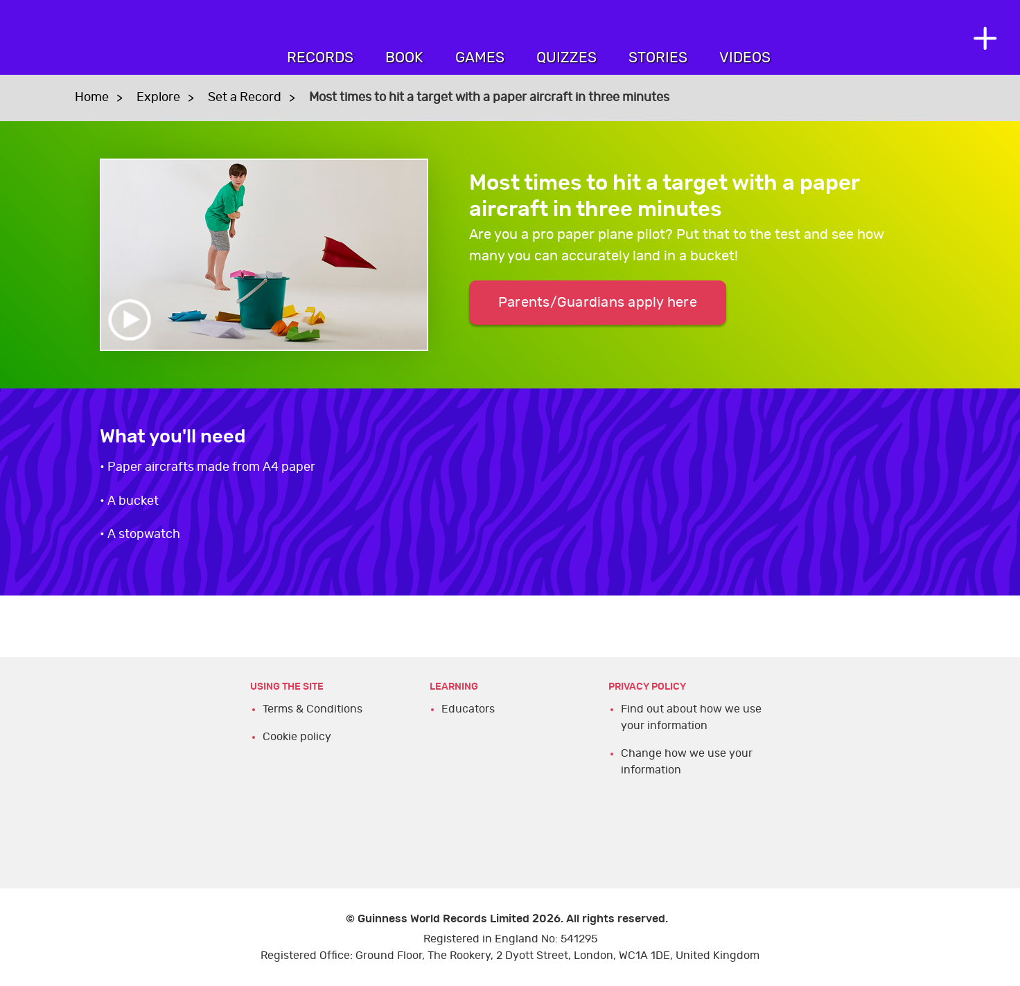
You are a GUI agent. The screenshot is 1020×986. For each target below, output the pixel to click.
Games (479, 58)
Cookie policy (297, 736)
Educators (468, 709)
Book (404, 58)
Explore (158, 97)
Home (92, 97)
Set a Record (244, 97)
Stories (657, 58)
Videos (745, 58)
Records (320, 58)
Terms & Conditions (312, 709)
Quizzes (566, 58)
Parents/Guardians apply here (597, 303)
